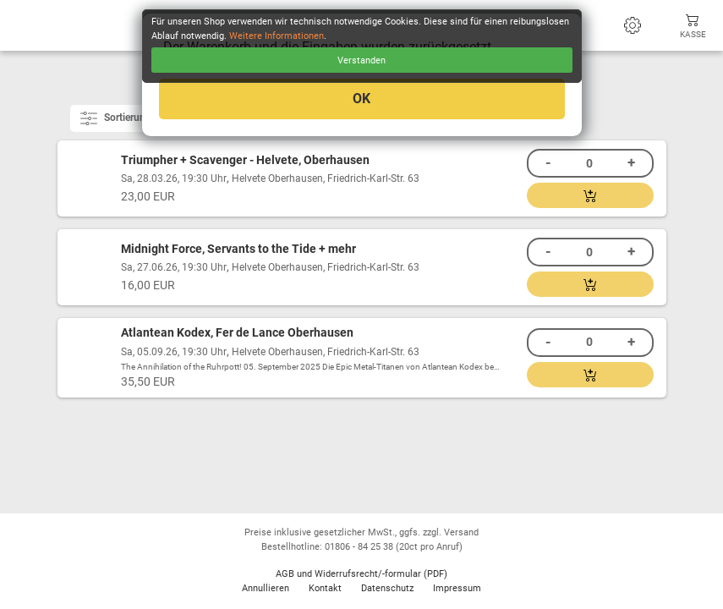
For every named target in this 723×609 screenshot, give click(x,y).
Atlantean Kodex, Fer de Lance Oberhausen (237, 333)
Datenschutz (387, 588)
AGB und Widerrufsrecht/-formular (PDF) (361, 573)
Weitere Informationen (276, 35)
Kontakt (325, 588)
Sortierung (117, 118)
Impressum (457, 588)
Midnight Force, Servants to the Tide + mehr (238, 249)
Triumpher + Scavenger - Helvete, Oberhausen (245, 160)
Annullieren (265, 588)
